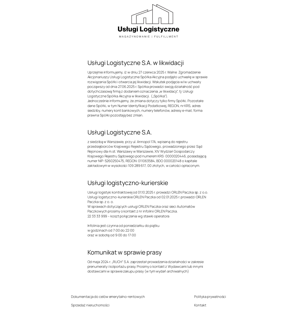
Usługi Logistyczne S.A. (120, 132)
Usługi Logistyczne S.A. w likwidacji (136, 62)
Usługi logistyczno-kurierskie (128, 182)
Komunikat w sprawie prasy (125, 252)
